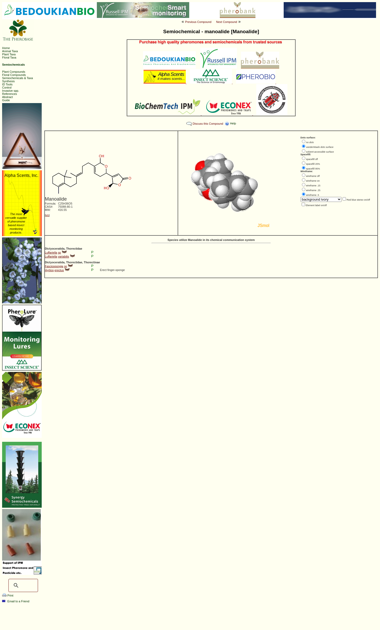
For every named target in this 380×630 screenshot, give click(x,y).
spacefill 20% (313, 164)
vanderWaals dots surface (320, 147)
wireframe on (313, 181)
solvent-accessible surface (320, 152)
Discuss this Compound (208, 123)
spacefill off (312, 159)
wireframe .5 (312, 195)
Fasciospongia (54, 266)
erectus (59, 270)
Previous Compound (198, 21)
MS (47, 215)
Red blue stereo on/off (358, 199)
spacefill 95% (313, 168)
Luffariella (51, 252)
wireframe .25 (313, 190)
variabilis (63, 256)
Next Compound (226, 21)
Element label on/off (316, 205)
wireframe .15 (313, 185)
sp (59, 252)
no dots (310, 142)
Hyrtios (49, 270)
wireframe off (313, 176)
